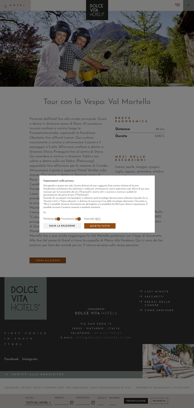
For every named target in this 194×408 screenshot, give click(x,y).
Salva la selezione (62, 226)
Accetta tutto (100, 226)
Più (44, 213)
